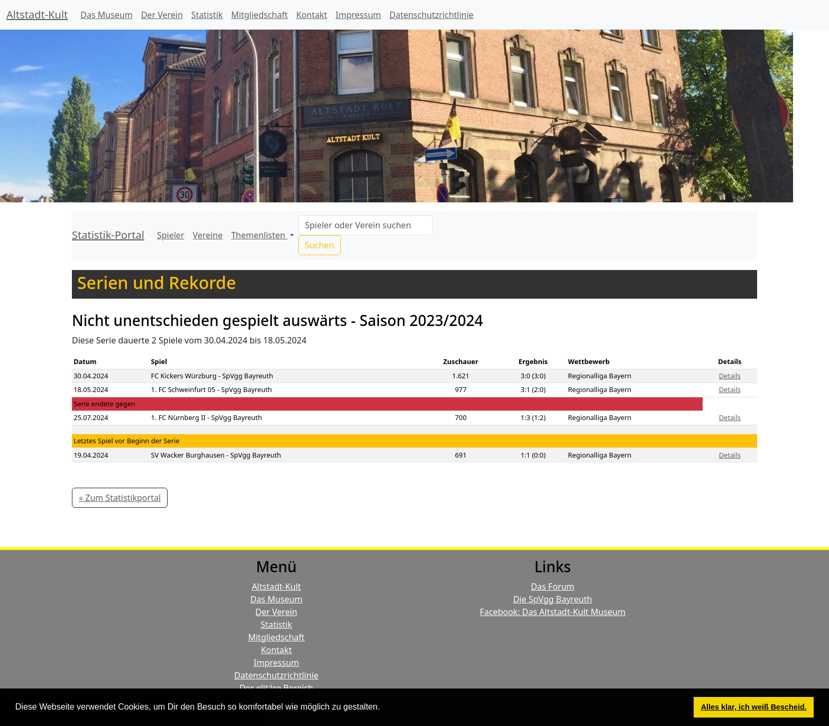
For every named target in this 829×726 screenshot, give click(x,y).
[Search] (365, 225)
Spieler (171, 235)
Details (730, 375)
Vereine (208, 235)
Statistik (207, 15)
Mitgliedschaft (259, 15)
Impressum (358, 15)
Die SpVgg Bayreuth (552, 599)
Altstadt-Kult (37, 14)
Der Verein (162, 15)
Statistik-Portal (108, 235)
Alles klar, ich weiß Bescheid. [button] (754, 707)
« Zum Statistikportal (120, 498)
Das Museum (106, 15)
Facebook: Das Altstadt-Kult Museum (552, 612)
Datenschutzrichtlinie (432, 15)
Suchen (319, 245)
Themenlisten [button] (259, 235)
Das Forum (552, 586)
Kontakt (311, 15)
